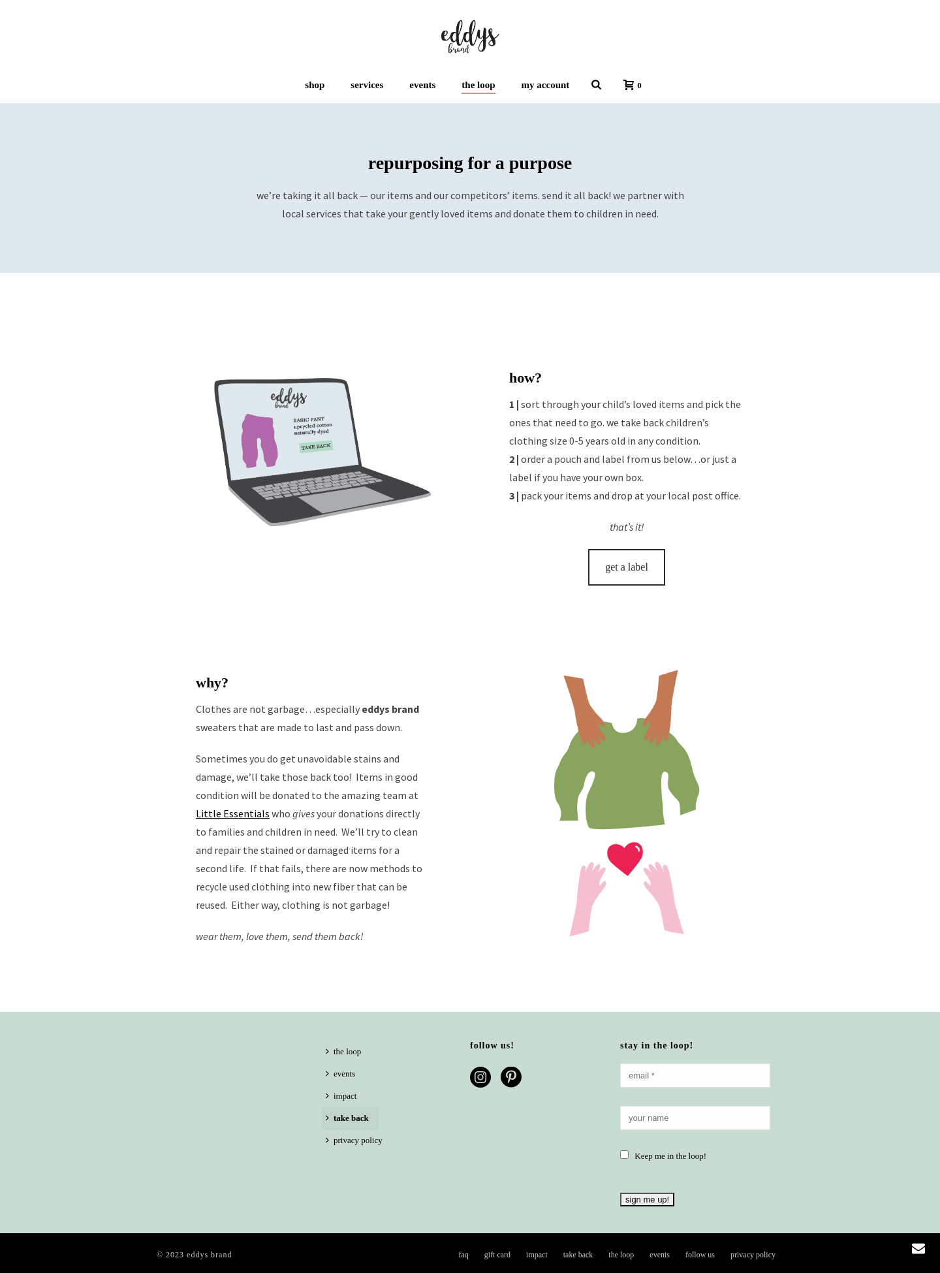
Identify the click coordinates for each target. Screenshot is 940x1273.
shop (314, 85)
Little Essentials (233, 813)
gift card (497, 1254)
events (422, 85)
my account (546, 85)
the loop (478, 85)
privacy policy (354, 1140)
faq (463, 1254)
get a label (626, 567)
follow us (700, 1254)
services (367, 85)
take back (347, 1118)
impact (341, 1096)
